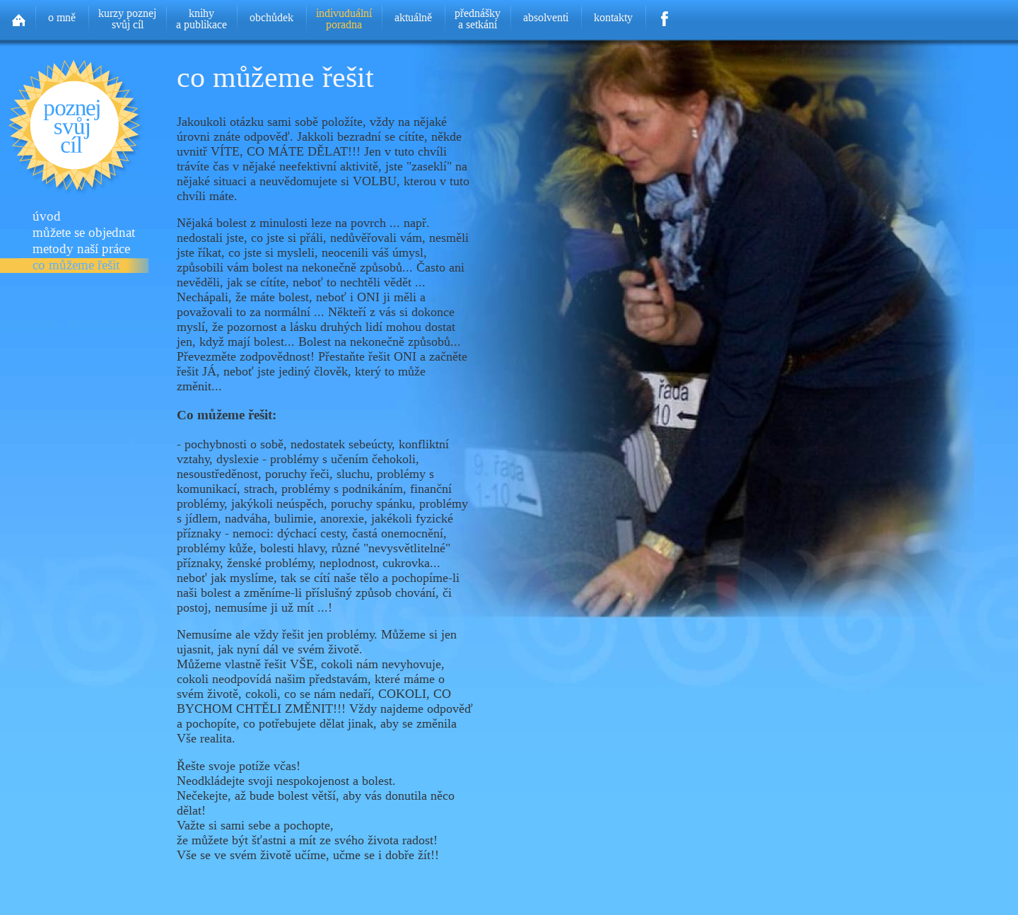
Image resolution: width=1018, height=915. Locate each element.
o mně (62, 17)
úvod (47, 216)
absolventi (545, 17)
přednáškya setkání (478, 18)
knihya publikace (201, 18)
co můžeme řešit (76, 265)
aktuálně (413, 17)
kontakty (613, 17)
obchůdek (271, 17)
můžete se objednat (84, 233)
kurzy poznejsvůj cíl (127, 18)
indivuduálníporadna (344, 18)
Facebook (665, 14)
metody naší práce (81, 249)
